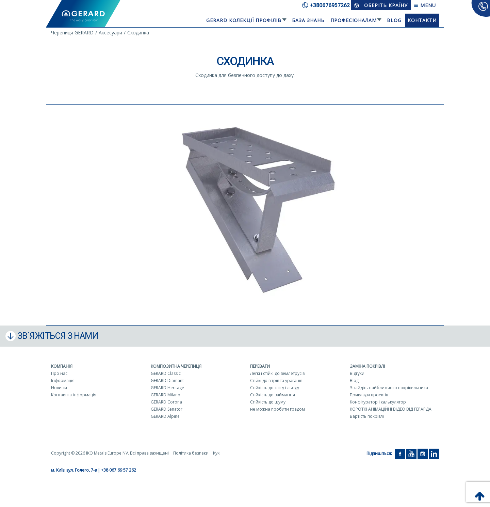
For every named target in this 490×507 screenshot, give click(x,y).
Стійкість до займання (272, 395)
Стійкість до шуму (267, 402)
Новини (59, 388)
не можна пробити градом (277, 409)
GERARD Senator (166, 409)
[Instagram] (423, 453)
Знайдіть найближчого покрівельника (389, 388)
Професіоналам (353, 20)
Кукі (216, 453)
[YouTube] (411, 453)
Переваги (260, 366)
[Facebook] (400, 453)
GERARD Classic (166, 373)
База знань (308, 20)
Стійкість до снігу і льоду (274, 388)
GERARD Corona (166, 402)
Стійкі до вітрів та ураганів (276, 380)
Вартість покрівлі (367, 416)
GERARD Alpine (165, 416)
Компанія (61, 366)
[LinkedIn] (434, 453)
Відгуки (357, 373)
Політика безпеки (191, 453)
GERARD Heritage (167, 388)
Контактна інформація (73, 395)
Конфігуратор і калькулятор (378, 402)
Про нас (59, 373)
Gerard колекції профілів (243, 20)
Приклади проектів (369, 395)
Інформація (63, 380)
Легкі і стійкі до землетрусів (277, 373)
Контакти (422, 20)
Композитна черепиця (176, 366)
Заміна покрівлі (367, 366)
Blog (394, 20)
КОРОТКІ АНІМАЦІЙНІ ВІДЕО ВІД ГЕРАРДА (390, 409)
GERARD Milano (165, 395)
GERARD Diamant (167, 380)
